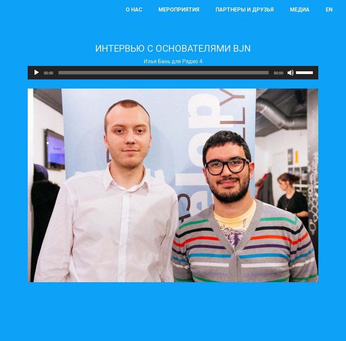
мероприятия (178, 9)
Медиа (300, 9)
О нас (134, 9)
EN (329, 9)
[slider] (163, 72)
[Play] (36, 72)
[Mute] (290, 72)
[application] (173, 72)
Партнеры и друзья (245, 9)
